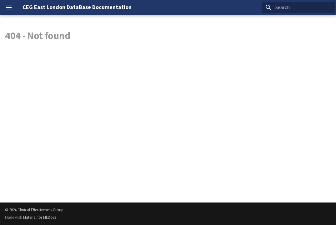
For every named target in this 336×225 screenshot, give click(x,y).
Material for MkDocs (39, 217)
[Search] (298, 7)
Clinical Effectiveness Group (40, 210)
